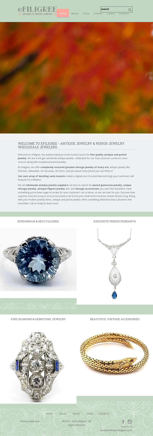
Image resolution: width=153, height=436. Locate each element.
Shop (86, 13)
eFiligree (37, 11)
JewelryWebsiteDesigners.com (116, 430)
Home (63, 13)
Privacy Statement (30, 421)
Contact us (104, 413)
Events (98, 13)
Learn (111, 13)
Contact (124, 13)
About (75, 13)
